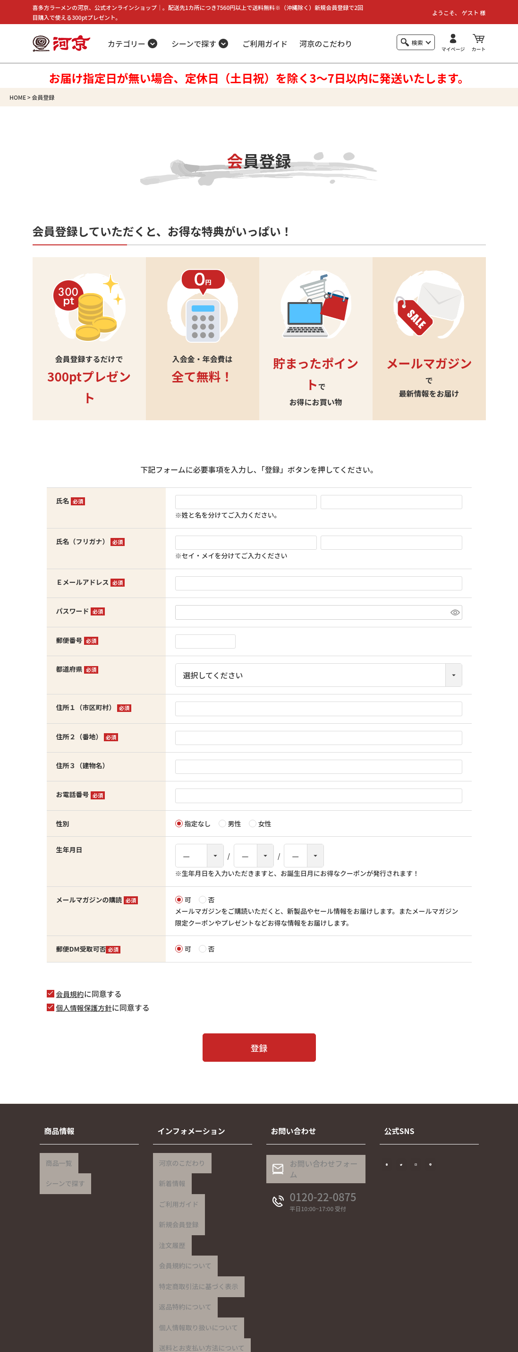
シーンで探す (62, 1175)
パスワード (80, 610)
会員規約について (182, 1237)
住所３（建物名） (82, 765)
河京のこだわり (325, 43)
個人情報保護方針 (86, 1007)
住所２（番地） (87, 736)
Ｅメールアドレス (90, 582)
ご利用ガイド (265, 43)
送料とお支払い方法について (199, 1298)
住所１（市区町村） (94, 707)
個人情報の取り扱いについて (364, 1340)
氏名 (70, 500)
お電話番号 (80, 794)
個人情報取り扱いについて (196, 1283)
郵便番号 (77, 640)
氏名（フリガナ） (90, 541)
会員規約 (71, 993)
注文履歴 (169, 1222)
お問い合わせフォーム (322, 1173)
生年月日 (69, 849)
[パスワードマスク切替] (455, 612)
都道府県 (77, 669)
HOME (17, 97)
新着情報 (169, 1175)
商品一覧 (56, 1160)
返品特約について (182, 1268)
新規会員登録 (176, 1206)
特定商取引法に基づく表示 (196, 1252)
